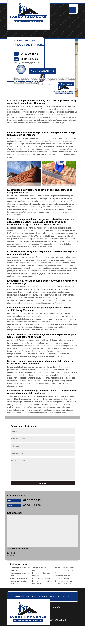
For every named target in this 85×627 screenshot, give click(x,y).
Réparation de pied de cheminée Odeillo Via (63, 582)
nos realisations (42, 70)
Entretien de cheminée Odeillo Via (41, 574)
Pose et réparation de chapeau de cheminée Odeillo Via (19, 581)
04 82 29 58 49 (32, 500)
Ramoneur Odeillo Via (41, 578)
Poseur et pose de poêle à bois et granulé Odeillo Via (64, 570)
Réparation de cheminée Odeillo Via (20, 574)
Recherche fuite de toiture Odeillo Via (62, 577)
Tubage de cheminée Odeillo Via (40, 569)
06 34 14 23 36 (32, 505)
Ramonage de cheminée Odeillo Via (20, 569)
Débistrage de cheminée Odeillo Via (42, 582)
